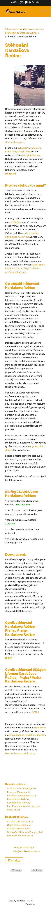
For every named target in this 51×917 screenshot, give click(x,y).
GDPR (30, 900)
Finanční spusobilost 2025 (21, 795)
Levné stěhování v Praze (20, 835)
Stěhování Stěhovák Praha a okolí (25, 832)
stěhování (10, 173)
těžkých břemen (32, 155)
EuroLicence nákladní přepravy (23, 806)
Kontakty (14, 860)
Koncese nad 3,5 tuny (18, 802)
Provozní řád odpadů (18, 792)
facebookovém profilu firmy (20, 753)
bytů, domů (39, 264)
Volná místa (13, 809)
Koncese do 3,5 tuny (18, 799)
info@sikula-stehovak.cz (26, 851)
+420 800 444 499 (24, 847)
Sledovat (16, 870)
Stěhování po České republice (21, 32)
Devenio (30, 904)
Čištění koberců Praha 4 (20, 821)
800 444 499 (18, 2)
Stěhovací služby (33, 29)
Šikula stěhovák (13, 29)
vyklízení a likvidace (15, 272)
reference (40, 727)
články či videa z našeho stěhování (26, 735)
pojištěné (15, 222)
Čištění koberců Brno (18, 828)
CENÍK (8, 658)
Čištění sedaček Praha (19, 825)
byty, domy (23, 148)
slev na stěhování (14, 142)
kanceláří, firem (13, 268)
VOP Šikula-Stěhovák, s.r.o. (21, 788)
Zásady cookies (16, 900)
